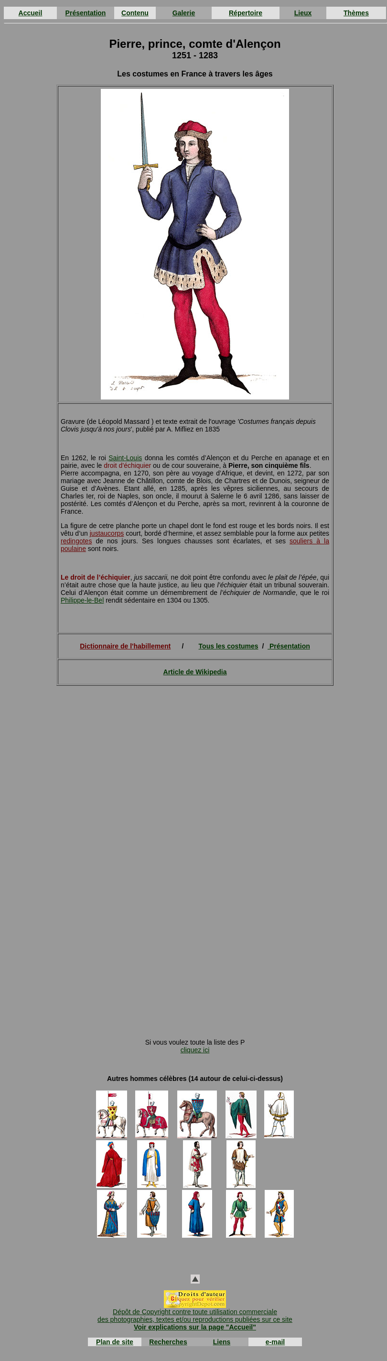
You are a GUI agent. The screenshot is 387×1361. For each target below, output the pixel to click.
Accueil (31, 13)
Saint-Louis (125, 458)
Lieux (303, 13)
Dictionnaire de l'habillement (125, 646)
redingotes (76, 541)
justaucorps (107, 533)
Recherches (168, 1342)
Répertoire (245, 13)
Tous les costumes (228, 646)
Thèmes (356, 13)
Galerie (183, 13)
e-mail (275, 1342)
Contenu (135, 13)
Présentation (85, 13)
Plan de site (114, 1342)
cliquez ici (195, 1050)
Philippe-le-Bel (82, 600)
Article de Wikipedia (195, 672)
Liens (222, 1342)
